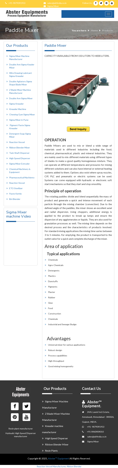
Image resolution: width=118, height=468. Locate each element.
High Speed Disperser (19, 158)
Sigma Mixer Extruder (19, 163)
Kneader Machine (17, 109)
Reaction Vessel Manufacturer (51, 466)
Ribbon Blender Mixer (19, 147)
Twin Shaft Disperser (19, 153)
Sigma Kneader (16, 103)
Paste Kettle (15, 193)
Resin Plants (50, 450)
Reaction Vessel (17, 142)
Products (107, 30)
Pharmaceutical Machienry (21, 177)
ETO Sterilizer (16, 188)
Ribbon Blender (74, 466)
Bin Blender (14, 199)
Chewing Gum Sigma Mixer (22, 114)
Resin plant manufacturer (20, 428)
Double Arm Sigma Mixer (21, 98)
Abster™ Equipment (58, 458)
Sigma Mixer (53, 6)
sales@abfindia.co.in (57, 3)
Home (94, 30)
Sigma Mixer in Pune (18, 120)
